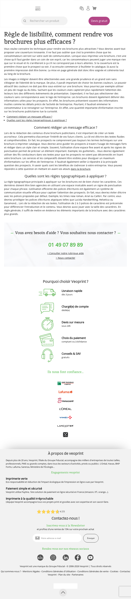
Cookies (114, 571)
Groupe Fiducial (57, 566)
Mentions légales (31, 571)
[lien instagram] (52, 557)
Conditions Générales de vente (92, 571)
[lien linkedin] (65, 557)
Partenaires (77, 574)
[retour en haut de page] (63, 592)
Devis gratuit (99, 21)
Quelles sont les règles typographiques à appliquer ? (37, 120)
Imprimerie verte (16, 479)
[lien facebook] (78, 557)
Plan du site (64, 574)
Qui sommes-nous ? (11, 571)
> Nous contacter (65, 258)
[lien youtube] (90, 557)
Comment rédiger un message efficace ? (29, 116)
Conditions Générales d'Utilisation (58, 571)
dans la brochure (80, 169)
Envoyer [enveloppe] (91, 538)
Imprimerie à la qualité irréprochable (29, 499)
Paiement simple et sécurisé (24, 488)
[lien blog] (40, 557)
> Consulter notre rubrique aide (65, 253)
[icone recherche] (25, 21)
